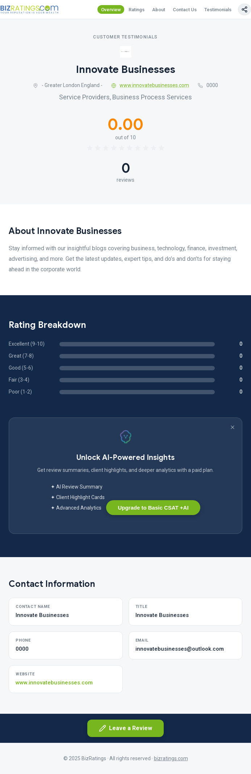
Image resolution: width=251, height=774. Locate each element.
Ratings (137, 9)
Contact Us (185, 9)
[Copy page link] (244, 9)
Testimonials (217, 9)
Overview (111, 9)
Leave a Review (125, 728)
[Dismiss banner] (232, 427)
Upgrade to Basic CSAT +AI (153, 508)
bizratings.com (171, 758)
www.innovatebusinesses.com (150, 85)
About (158, 9)
